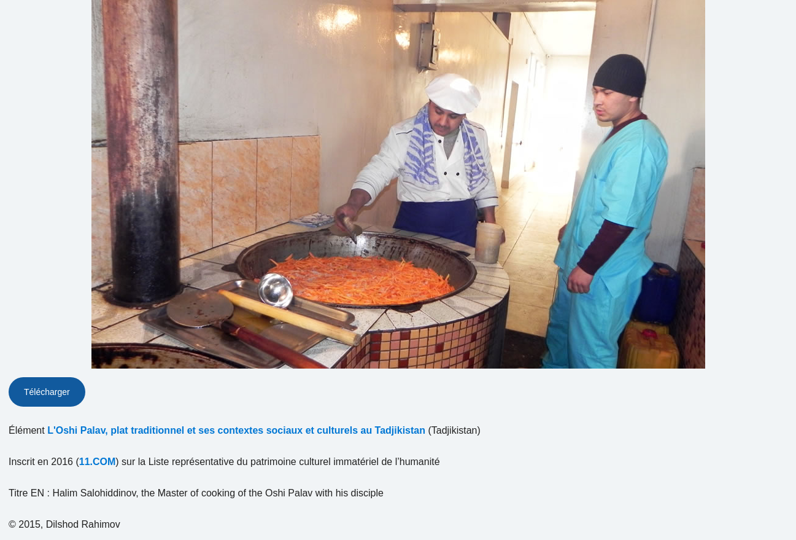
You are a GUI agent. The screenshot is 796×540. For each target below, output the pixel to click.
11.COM (97, 461)
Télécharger (47, 392)
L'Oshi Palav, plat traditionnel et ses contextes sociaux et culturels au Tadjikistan (236, 430)
